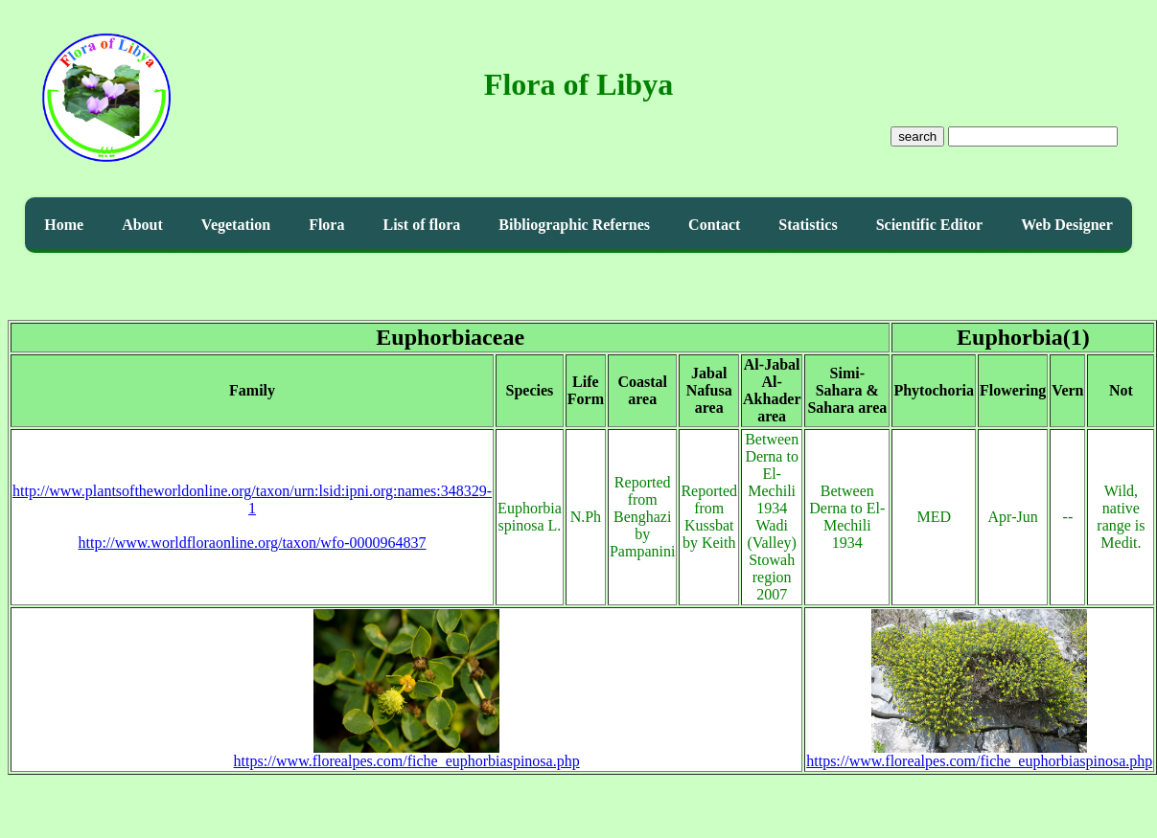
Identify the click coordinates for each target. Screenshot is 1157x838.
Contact (714, 224)
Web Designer (1067, 224)
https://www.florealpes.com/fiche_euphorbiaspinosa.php (407, 754)
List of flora (421, 224)
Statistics (807, 224)
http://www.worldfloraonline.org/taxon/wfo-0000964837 (253, 542)
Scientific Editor (929, 224)
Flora (326, 224)
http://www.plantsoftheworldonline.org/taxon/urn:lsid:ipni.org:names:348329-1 (252, 499)
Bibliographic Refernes (574, 224)
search (917, 136)
